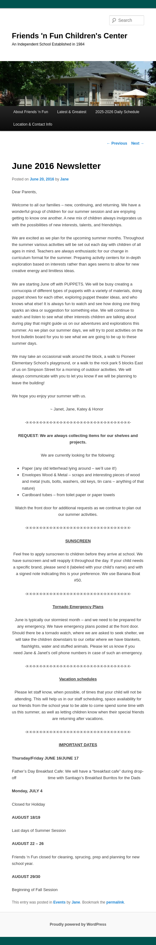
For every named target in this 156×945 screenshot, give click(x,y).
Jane (64, 179)
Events (59, 902)
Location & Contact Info (32, 124)
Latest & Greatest (71, 112)
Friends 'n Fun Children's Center (69, 35)
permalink (115, 902)
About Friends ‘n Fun (30, 112)
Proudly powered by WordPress (78, 924)
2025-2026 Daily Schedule (117, 112)
